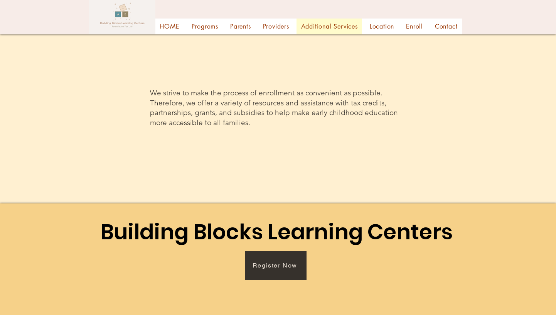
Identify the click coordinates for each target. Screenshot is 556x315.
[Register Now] (276, 265)
